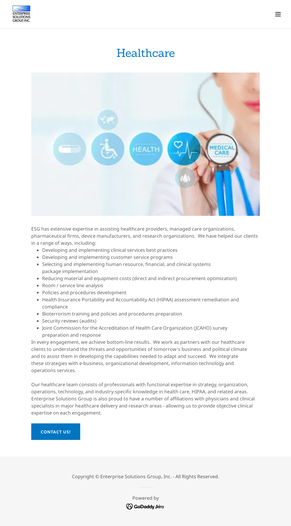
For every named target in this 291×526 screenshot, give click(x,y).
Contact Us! (56, 432)
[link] (21, 14)
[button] (278, 14)
